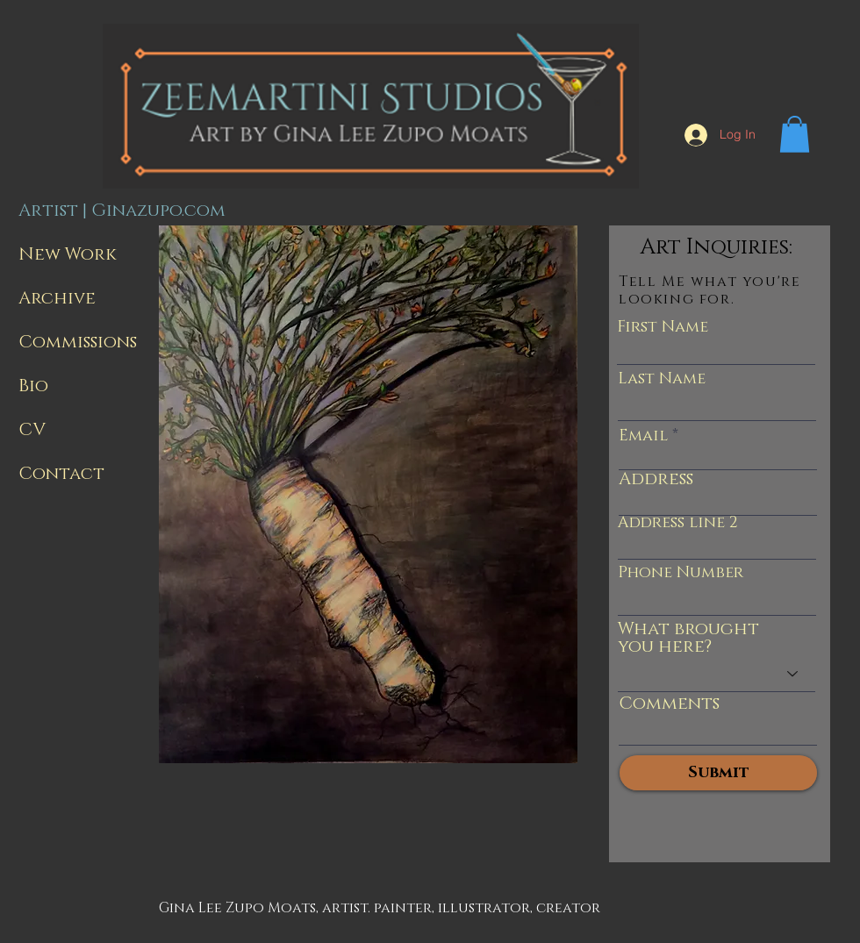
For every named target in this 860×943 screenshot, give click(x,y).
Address (656, 479)
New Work (67, 254)
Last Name (662, 379)
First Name (662, 327)
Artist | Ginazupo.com (118, 210)
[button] (794, 134)
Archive (57, 298)
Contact (61, 473)
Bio (33, 386)
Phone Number (680, 573)
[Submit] (718, 772)
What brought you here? (688, 637)
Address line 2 (678, 523)
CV (32, 429)
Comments (669, 703)
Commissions (77, 342)
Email (643, 436)
